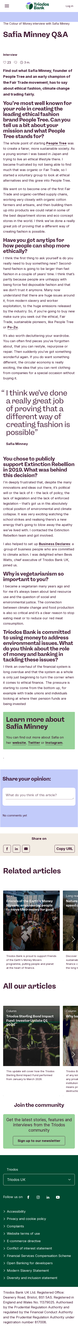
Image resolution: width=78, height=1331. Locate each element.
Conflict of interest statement (27, 1248)
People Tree (56, 143)
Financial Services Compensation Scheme (37, 1256)
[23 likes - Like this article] (7, 62)
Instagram (53, 743)
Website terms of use (21, 1233)
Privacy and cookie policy (24, 1219)
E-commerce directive (22, 1241)
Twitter (34, 743)
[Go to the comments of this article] (15, 62)
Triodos (12, 1169)
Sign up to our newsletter (39, 1141)
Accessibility (14, 1211)
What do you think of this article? (31, 795)
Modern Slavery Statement (26, 1270)
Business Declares (54, 544)
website (19, 743)
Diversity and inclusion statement (30, 1278)
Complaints (13, 1226)
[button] (73, 939)
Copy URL (64, 849)
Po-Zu (12, 327)
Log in (69, 5)
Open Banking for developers (28, 1263)
